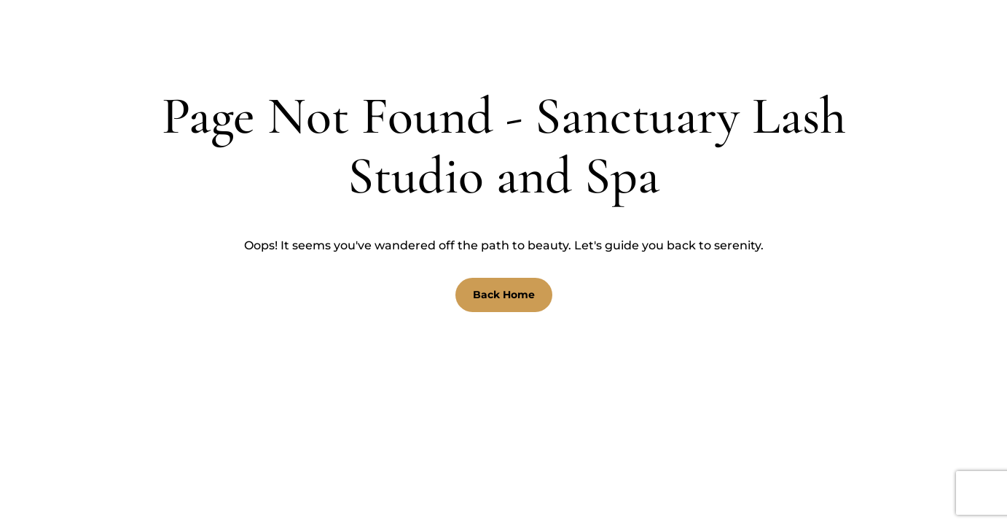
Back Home (504, 294)
